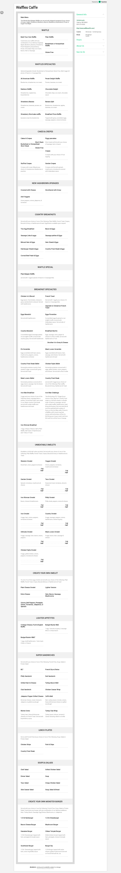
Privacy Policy (50, 868)
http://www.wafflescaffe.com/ (85, 28)
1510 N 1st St (80, 20)
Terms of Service (41, 868)
